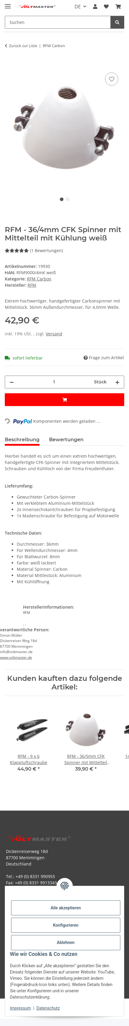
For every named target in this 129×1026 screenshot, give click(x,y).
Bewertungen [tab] (66, 439)
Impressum (20, 1008)
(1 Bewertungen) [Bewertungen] (34, 250)
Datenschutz (48, 1008)
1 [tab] (61, 199)
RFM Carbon (39, 279)
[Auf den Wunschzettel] (111, 79)
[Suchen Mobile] (58, 22)
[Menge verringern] (11, 382)
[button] (95, 7)
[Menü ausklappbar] (8, 3)
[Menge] (54, 382)
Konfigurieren (65, 925)
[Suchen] (117, 22)
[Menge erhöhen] (117, 382)
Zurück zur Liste (23, 45)
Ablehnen (66, 942)
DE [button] (78, 6)
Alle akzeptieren (66, 907)
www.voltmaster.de (16, 657)
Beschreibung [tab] (22, 439)
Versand (54, 334)
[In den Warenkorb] (9, 64)
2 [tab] (67, 199)
